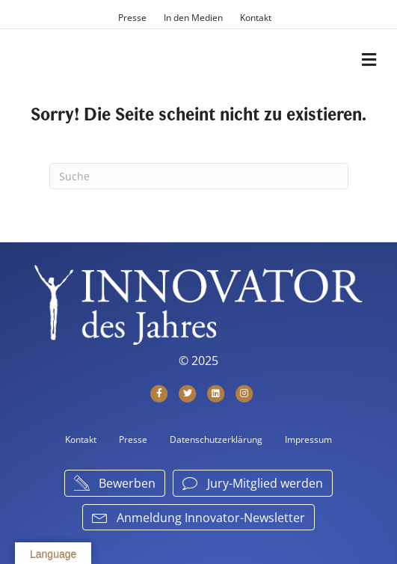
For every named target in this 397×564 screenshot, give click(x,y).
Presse (132, 17)
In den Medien (193, 17)
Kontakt (255, 17)
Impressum (308, 439)
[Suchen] (198, 176)
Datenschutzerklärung (216, 439)
